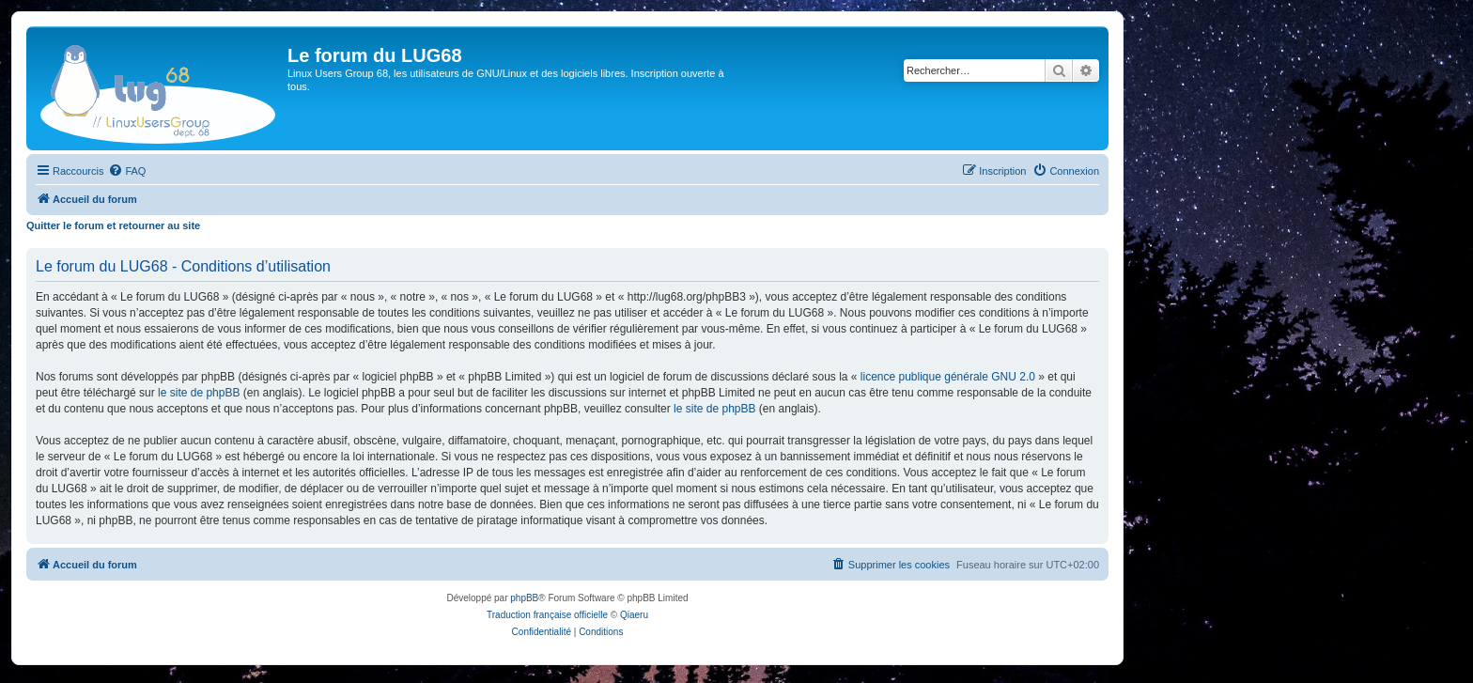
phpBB (524, 598)
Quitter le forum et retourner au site (113, 225)
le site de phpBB (199, 392)
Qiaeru (634, 615)
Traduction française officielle (547, 615)
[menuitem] (127, 171)
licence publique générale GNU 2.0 (948, 376)
